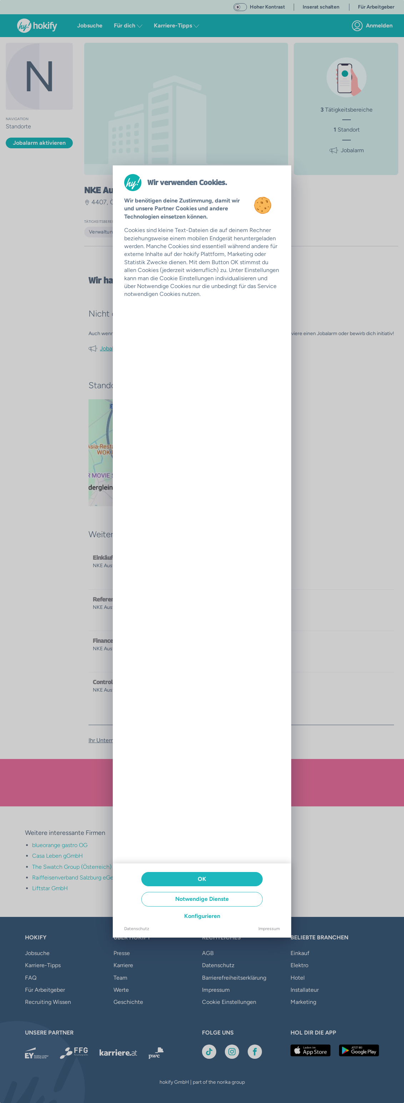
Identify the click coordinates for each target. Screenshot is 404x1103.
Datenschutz (136, 928)
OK (202, 879)
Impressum (269, 928)
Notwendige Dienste (202, 899)
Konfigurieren (202, 916)
